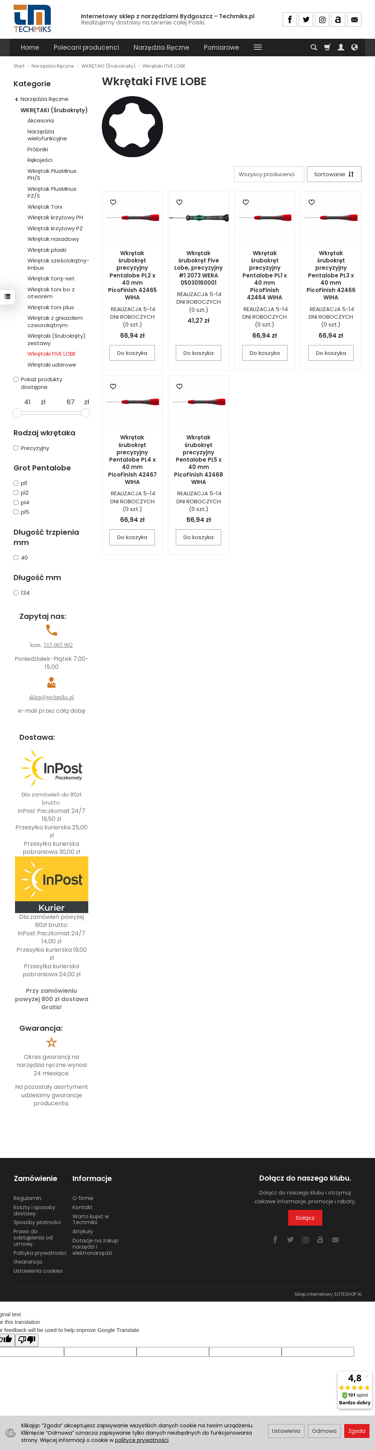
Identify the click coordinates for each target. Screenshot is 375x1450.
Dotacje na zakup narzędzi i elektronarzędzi (95, 1246)
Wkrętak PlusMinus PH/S (52, 174)
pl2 (21, 492)
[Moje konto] (341, 47)
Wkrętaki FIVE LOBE (51, 353)
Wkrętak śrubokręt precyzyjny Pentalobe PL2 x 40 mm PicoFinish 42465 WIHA (132, 275)
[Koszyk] (327, 47)
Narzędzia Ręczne (161, 47)
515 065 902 (58, 645)
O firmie (83, 1197)
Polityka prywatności (40, 1252)
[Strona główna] (33, 18)
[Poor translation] (26, 1339)
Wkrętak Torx (44, 207)
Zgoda (356, 1431)
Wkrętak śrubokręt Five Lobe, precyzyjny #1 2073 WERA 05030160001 (198, 268)
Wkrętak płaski (46, 250)
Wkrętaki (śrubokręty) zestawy (56, 339)
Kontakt (83, 1206)
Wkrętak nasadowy (53, 239)
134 (22, 593)
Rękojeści (39, 160)
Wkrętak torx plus (50, 307)
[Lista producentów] (269, 174)
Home (30, 47)
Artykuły (83, 1230)
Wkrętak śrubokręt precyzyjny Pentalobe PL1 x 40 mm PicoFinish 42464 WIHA (264, 275)
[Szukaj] (314, 47)
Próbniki (37, 149)
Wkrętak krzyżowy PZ (55, 228)
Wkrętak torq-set (51, 278)
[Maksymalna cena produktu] (70, 402)
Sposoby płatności (37, 1222)
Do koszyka (132, 353)
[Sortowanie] (334, 174)
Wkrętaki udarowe (51, 364)
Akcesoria (40, 120)
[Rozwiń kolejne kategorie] (257, 47)
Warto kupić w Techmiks (91, 1219)
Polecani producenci (86, 47)
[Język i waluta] (354, 47)
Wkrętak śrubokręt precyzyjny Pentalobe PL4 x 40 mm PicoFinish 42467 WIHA (132, 460)
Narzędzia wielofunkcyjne (47, 135)
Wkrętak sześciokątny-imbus (58, 264)
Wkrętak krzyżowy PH (55, 217)
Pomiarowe (221, 47)
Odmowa (324, 1431)
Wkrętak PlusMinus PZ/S (52, 192)
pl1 (20, 483)
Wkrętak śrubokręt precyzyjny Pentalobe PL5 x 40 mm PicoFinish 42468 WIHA (198, 460)
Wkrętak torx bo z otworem (51, 292)
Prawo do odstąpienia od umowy (33, 1237)
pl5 (21, 512)
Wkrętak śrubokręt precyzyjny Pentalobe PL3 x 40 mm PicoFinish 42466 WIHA (331, 275)
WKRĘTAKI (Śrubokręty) (54, 110)
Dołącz (305, 1218)
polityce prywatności (141, 1440)
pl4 (21, 502)
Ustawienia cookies (38, 1270)
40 (21, 557)
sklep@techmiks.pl (51, 697)
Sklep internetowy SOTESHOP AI (327, 1293)
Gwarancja (28, 1261)
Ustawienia (286, 1431)
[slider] (17, 413)
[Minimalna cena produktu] (27, 402)
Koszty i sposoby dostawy (34, 1209)
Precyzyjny (31, 448)
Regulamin (27, 1197)
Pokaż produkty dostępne (38, 383)
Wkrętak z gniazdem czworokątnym (55, 321)
